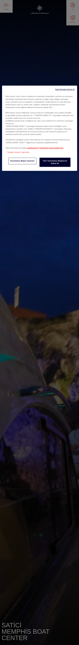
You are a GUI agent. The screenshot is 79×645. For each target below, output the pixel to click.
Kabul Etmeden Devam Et (65, 89)
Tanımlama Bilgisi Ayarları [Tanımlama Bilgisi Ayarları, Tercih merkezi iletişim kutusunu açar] (22, 161)
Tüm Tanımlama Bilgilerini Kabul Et (55, 162)
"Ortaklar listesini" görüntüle (18, 152)
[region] (39, 128)
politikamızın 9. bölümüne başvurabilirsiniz (45, 148)
